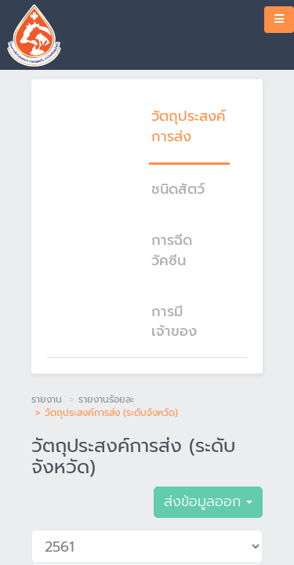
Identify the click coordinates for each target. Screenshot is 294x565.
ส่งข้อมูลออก (208, 501)
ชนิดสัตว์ (178, 189)
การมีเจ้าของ (174, 322)
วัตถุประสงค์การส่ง (188, 126)
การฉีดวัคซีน (171, 250)
